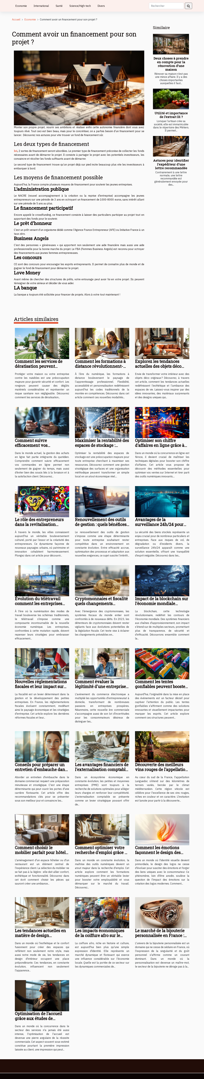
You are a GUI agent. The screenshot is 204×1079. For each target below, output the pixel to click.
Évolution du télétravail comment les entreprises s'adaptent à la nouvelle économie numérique (38, 606)
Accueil (16, 19)
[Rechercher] (166, 6)
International (41, 5)
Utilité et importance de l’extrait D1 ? (171, 115)
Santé (59, 5)
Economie (21, 5)
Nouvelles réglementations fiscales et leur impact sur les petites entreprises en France (41, 689)
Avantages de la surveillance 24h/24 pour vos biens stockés (159, 524)
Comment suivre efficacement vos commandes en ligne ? (36, 445)
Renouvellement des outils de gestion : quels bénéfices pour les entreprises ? (100, 524)
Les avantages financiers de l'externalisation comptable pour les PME (101, 769)
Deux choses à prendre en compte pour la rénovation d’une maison (171, 63)
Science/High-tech (80, 5)
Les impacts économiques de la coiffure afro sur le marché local (99, 935)
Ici (15, 151)
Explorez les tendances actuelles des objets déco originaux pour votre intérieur (158, 369)
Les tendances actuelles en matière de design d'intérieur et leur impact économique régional (40, 938)
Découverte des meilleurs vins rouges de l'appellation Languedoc (161, 769)
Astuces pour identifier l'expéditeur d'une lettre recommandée (171, 164)
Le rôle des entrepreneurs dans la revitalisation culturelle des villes (39, 524)
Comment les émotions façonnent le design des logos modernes (158, 852)
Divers (101, 5)
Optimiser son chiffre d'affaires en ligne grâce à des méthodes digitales (159, 445)
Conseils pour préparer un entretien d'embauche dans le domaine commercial (41, 769)
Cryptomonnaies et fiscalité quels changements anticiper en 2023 (101, 603)
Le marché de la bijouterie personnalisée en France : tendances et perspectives (160, 935)
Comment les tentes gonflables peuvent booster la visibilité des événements (161, 686)
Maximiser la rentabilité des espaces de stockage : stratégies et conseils (102, 445)
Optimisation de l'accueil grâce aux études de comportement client (38, 1018)
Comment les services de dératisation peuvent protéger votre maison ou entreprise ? (39, 369)
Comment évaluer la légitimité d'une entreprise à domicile (102, 686)
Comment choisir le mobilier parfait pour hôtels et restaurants (41, 852)
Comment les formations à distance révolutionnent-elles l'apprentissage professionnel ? (100, 369)
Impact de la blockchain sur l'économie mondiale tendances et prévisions (161, 603)
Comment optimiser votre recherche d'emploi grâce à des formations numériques (101, 852)
